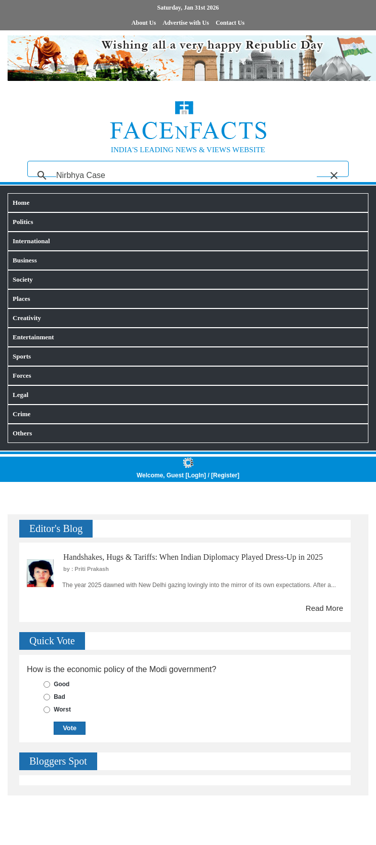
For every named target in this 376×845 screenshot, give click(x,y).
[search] (186, 175)
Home (21, 202)
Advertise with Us (186, 22)
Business (25, 260)
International (31, 241)
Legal (20, 394)
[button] (334, 175)
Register (225, 475)
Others (22, 433)
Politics (23, 222)
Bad (59, 696)
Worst (62, 709)
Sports (22, 356)
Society (23, 279)
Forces (22, 375)
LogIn (195, 475)
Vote (69, 728)
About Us (144, 22)
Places (21, 298)
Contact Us (230, 22)
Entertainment (33, 337)
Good (61, 684)
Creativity (27, 318)
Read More (324, 608)
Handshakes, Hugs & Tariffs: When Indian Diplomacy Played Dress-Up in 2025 (193, 557)
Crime (21, 414)
